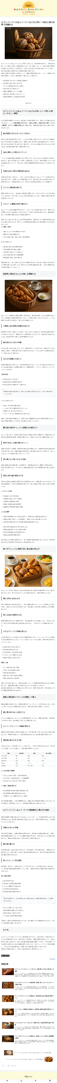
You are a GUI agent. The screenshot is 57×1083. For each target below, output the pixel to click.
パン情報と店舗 (5, 955)
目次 (27, 103)
